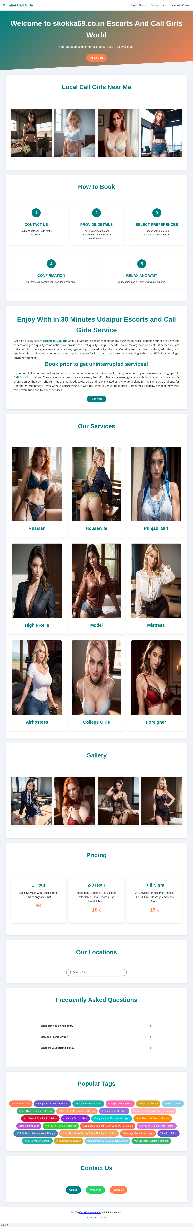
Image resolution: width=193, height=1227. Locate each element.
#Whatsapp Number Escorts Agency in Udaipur (107, 1126)
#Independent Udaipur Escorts (52, 1103)
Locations (174, 5)
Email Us (119, 1189)
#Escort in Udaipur (148, 1103)
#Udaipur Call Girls (29, 1126)
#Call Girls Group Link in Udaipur (156, 1126)
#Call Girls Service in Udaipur (61, 1126)
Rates (164, 5)
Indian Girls (96, 58)
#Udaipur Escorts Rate (75, 1118)
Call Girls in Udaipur (27, 377)
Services (143, 5)
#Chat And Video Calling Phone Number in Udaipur (89, 1133)
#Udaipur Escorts (21, 1103)
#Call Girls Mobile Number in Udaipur (36, 1133)
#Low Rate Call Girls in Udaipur (152, 1118)
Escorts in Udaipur (55, 341)
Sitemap (91, 1217)
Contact (186, 5)
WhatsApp (95, 1189)
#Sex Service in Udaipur (37, 1141)
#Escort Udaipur (172, 1103)
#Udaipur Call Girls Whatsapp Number (107, 1141)
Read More (96, 399)
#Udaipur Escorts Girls (120, 1103)
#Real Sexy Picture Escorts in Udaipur (153, 1111)
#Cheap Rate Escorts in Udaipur (151, 1141)
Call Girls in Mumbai (90, 1212)
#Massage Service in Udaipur (138, 1133)
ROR (103, 1217)
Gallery (154, 5)
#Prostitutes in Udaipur (68, 1141)
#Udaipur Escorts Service (88, 1103)
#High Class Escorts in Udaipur (35, 1111)
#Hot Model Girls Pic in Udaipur (40, 1118)
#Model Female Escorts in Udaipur (77, 1111)
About (133, 5)
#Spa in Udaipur (168, 1133)
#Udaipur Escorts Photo (114, 1111)
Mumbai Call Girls (17, 5)
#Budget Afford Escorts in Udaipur (111, 1118)
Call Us (73, 1189)
